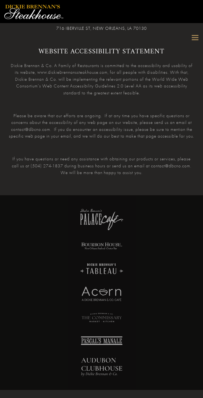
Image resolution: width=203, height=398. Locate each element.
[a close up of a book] (101, 367)
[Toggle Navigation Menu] (195, 37)
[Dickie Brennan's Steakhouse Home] (33, 11)
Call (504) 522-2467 (102, 392)
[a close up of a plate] (101, 220)
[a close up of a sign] (101, 294)
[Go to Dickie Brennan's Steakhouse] (101, 28)
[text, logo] (101, 342)
